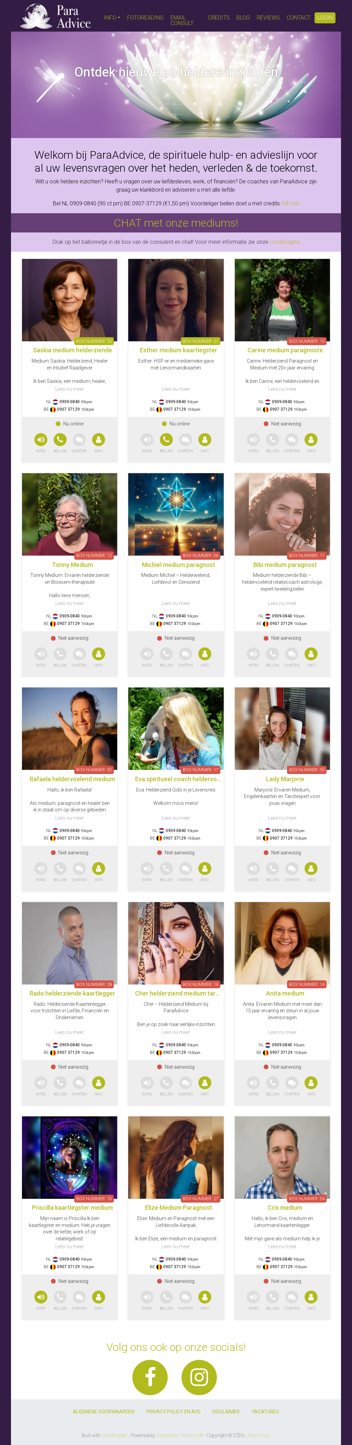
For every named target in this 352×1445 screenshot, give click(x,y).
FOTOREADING (145, 17)
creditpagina (285, 242)
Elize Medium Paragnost (178, 1207)
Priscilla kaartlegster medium (72, 1207)
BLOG (243, 17)
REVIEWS (268, 17)
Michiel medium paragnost (178, 564)
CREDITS (219, 17)
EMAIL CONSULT (182, 20)
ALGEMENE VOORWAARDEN (103, 1411)
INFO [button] (110, 17)
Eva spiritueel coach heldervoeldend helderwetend (205, 779)
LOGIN (325, 17)
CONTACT (298, 17)
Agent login (259, 1435)
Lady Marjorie (285, 779)
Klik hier (290, 203)
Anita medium (285, 993)
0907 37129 (68, 409)
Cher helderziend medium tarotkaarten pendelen (202, 993)
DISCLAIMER (226, 1411)
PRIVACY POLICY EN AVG (173, 1411)
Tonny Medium (72, 564)
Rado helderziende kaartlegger (72, 993)
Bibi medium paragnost (285, 564)
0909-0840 (69, 401)
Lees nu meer (69, 389)
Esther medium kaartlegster (178, 350)
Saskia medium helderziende (72, 350)
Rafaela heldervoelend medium (72, 779)
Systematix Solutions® (179, 1435)
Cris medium (285, 1207)
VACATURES (265, 1411)
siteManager (115, 1435)
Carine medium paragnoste (285, 350)
